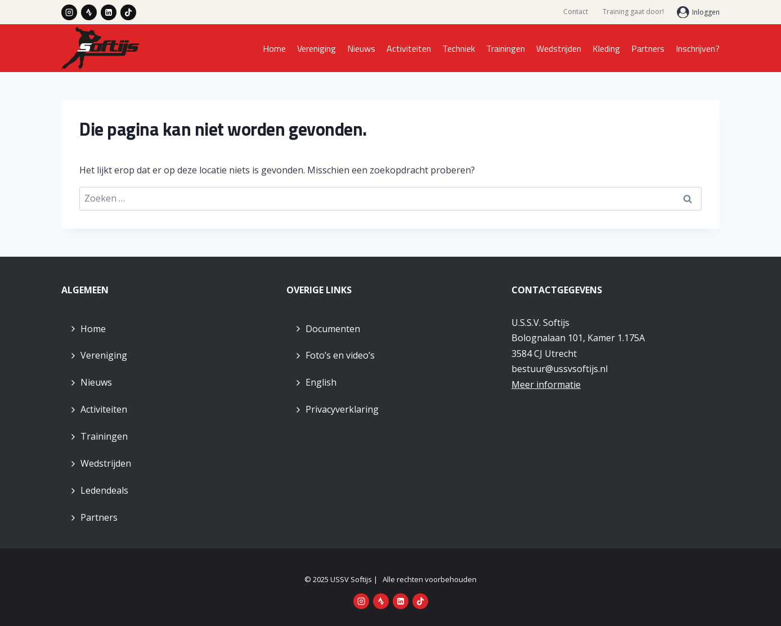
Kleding (606, 48)
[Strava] (89, 12)
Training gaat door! (633, 11)
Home (274, 48)
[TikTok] (128, 12)
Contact (575, 11)
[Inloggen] (698, 12)
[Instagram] (69, 12)
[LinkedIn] (108, 12)
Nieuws (361, 48)
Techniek (458, 48)
